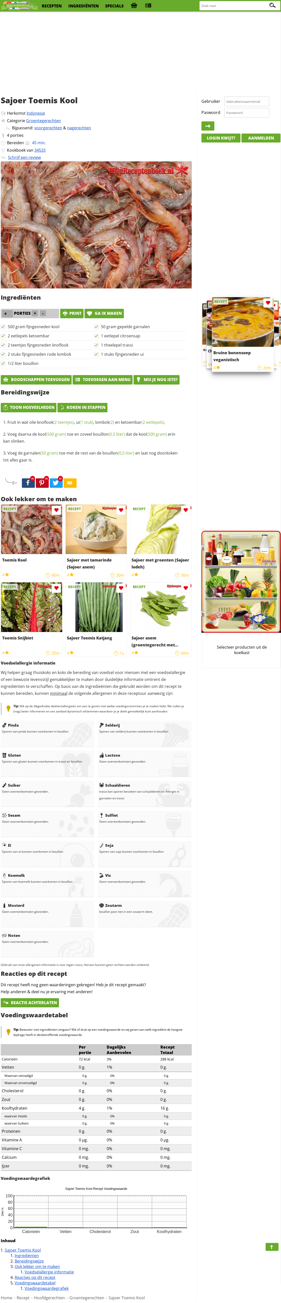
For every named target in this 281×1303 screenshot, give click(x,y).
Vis (105, 875)
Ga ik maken (104, 313)
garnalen (41, 453)
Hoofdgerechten (49, 1298)
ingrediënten (83, 6)
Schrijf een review (24, 157)
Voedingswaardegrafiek (47, 1288)
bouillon (109, 434)
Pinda (10, 725)
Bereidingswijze (29, 1261)
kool (52, 434)
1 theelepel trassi (117, 345)
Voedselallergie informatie (49, 1272)
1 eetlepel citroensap (120, 336)
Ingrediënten (27, 1255)
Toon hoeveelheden (28, 407)
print (72, 313)
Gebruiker (210, 101)
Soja (106, 845)
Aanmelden (261, 138)
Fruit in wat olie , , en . (86, 422)
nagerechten (79, 128)
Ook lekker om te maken (37, 1266)
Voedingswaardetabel (35, 1283)
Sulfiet (108, 815)
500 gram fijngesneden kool (33, 326)
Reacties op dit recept (35, 1277)
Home (6, 1298)
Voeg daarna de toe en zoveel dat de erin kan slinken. (89, 437)
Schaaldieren (114, 785)
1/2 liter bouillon (23, 363)
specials (114, 6)
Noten (11, 935)
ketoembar (142, 422)
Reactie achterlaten (30, 1002)
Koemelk (13, 875)
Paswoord (210, 112)
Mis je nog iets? (157, 379)
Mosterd (13, 905)
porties (17, 135)
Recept (23, 1298)
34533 (40, 150)
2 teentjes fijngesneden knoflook (38, 345)
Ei (6, 845)
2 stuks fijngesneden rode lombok (39, 354)
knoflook (55, 422)
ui (84, 422)
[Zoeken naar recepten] (240, 6)
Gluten (11, 755)
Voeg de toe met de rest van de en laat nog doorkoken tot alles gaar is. (90, 456)
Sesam (11, 815)
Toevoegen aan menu (103, 379)
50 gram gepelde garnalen (125, 326)
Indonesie (36, 113)
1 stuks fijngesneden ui (122, 354)
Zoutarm (110, 905)
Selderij (109, 725)
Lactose (109, 755)
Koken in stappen (82, 407)
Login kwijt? (221, 138)
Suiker (11, 785)
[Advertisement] (140, 52)
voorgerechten (48, 128)
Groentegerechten (43, 120)
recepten (52, 6)
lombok (104, 422)
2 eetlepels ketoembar (28, 336)
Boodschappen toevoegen (36, 379)
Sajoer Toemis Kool (23, 1250)
